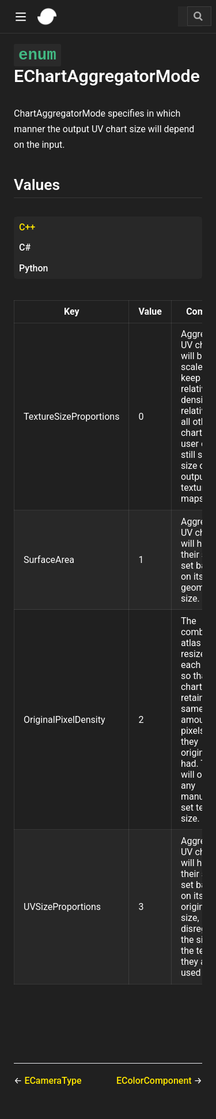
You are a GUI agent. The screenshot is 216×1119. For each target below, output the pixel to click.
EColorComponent (155, 1080)
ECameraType (52, 1080)
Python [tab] (33, 268)
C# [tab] (25, 247)
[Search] (199, 16)
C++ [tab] (27, 227)
